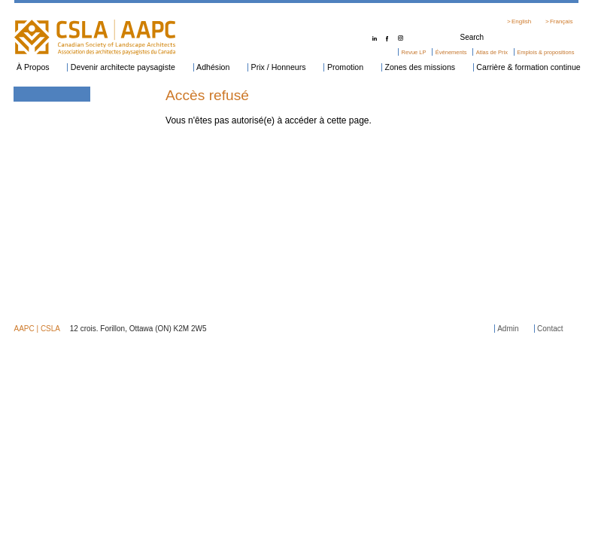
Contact (550, 328)
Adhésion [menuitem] (212, 67)
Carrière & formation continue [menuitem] (528, 67)
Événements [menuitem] (451, 52)
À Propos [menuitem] (33, 67)
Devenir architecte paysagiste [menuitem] (123, 67)
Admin (507, 328)
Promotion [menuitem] (345, 67)
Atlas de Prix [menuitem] (492, 52)
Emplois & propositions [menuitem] (545, 52)
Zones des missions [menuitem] (419, 67)
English (521, 21)
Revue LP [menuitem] (414, 52)
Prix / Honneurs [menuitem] (278, 67)
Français (561, 21)
